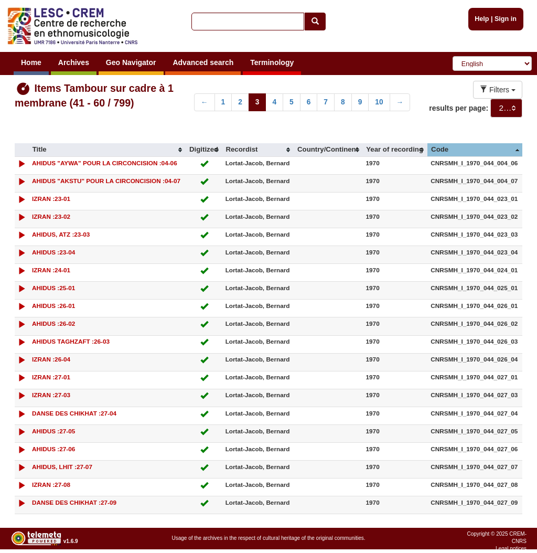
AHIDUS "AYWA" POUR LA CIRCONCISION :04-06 (104, 162)
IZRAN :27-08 (51, 484)
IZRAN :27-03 (51, 394)
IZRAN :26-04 (51, 359)
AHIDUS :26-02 (53, 323)
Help (482, 19)
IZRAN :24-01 (51, 270)
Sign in (506, 19)
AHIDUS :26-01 (53, 305)
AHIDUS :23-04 (53, 252)
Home (31, 62)
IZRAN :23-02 (51, 216)
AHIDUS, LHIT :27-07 (62, 466)
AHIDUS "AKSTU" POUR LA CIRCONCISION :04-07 (106, 180)
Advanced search (203, 62)
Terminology (272, 62)
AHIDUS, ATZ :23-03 (61, 234)
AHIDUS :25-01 (53, 287)
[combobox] (506, 108)
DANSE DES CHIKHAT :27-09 (74, 502)
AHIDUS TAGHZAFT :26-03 (71, 341)
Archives (73, 62)
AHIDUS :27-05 (53, 431)
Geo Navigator (131, 62)
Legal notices (511, 548)
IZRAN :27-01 (51, 377)
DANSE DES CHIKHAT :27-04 (74, 413)
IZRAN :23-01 (51, 198)
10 (379, 102)
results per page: (458, 108)
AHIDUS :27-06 (53, 448)
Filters (497, 90)
